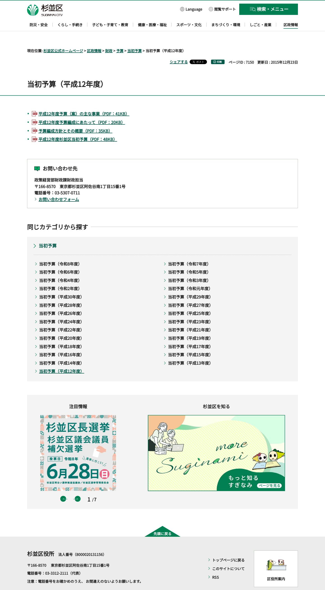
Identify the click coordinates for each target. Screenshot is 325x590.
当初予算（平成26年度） (61, 300)
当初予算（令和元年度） (190, 275)
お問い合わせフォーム (59, 186)
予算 (119, 37)
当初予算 (134, 37)
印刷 (219, 48)
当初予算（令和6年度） (60, 259)
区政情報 (94, 37)
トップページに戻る (228, 547)
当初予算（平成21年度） (190, 317)
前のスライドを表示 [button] (63, 486)
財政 (108, 37)
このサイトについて (228, 555)
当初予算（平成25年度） (190, 300)
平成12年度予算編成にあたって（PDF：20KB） (81, 109)
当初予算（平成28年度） (61, 292)
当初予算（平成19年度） (190, 325)
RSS (215, 564)
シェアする (179, 48)
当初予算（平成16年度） (61, 342)
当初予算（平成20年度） (61, 325)
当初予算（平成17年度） (190, 333)
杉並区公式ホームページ (63, 37)
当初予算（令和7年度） (189, 251)
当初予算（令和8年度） (60, 251)
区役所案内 (276, 566)
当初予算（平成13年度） (190, 350)
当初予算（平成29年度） (190, 284)
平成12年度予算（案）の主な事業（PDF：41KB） (83, 100)
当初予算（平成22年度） (61, 317)
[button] (191, 9)
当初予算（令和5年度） (189, 259)
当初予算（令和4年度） (60, 267)
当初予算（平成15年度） (190, 342)
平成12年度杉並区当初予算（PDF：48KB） (77, 126)
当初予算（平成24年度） (61, 308)
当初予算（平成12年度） (61, 358)
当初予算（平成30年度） (61, 284)
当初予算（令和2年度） (60, 275)
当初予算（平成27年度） (190, 292)
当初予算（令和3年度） (189, 267)
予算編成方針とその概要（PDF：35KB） (75, 118)
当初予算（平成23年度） (190, 308)
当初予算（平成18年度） (61, 333)
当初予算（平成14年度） (61, 350)
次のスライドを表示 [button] (78, 486)
